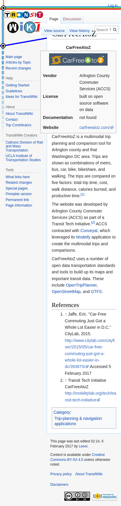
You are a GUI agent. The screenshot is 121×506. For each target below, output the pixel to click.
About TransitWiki (19, 114)
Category (61, 412)
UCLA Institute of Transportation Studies (23, 158)
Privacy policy (61, 474)
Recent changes (18, 68)
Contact (12, 119)
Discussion (72, 19)
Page (53, 19)
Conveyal (88, 230)
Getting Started (17, 85)
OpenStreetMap (66, 291)
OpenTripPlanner (81, 285)
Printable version (19, 194)
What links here (18, 177)
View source (54, 30)
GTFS (96, 291)
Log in (112, 6)
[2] (93, 222)
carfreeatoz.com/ (94, 127)
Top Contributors (18, 125)
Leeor (83, 446)
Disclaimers (59, 485)
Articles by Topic (18, 62)
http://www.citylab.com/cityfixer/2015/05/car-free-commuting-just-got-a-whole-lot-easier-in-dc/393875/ (90, 353)
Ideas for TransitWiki (21, 97)
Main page (14, 57)
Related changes (19, 182)
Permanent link (17, 200)
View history (79, 30)
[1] (82, 194)
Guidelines (14, 91)
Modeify (83, 237)
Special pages (16, 188)
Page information (19, 205)
